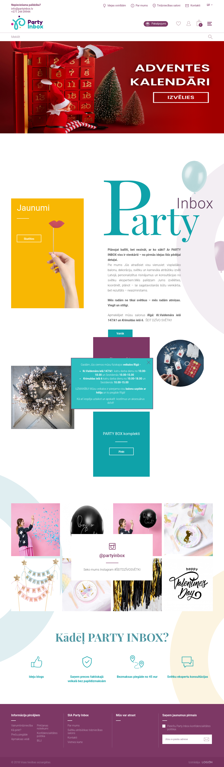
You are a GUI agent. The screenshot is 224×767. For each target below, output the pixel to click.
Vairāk (120, 333)
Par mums (142, 5)
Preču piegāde (19, 734)
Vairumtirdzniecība (22, 725)
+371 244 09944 (20, 11)
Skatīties (29, 238)
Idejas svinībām (117, 5)
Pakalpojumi (159, 23)
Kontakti (195, 5)
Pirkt (121, 451)
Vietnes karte (75, 742)
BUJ (39, 740)
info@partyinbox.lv (22, 8)
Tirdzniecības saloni (168, 5)
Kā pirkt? (16, 730)
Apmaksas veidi (20, 739)
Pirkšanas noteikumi (42, 727)
